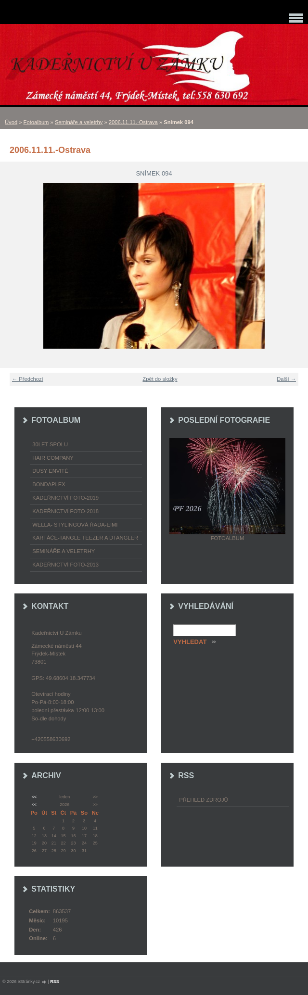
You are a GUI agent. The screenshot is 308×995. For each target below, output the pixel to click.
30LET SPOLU (50, 444)
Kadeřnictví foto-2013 (65, 564)
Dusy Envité (50, 471)
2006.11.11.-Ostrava (133, 122)
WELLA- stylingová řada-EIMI (74, 525)
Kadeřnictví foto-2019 (65, 498)
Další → (286, 379)
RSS (54, 981)
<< (33, 796)
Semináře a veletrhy (79, 122)
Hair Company (53, 458)
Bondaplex (48, 484)
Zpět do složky (159, 379)
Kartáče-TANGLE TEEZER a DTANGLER (85, 538)
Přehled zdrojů (203, 800)
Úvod (11, 122)
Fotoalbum (36, 122)
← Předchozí (27, 379)
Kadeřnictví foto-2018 (65, 511)
